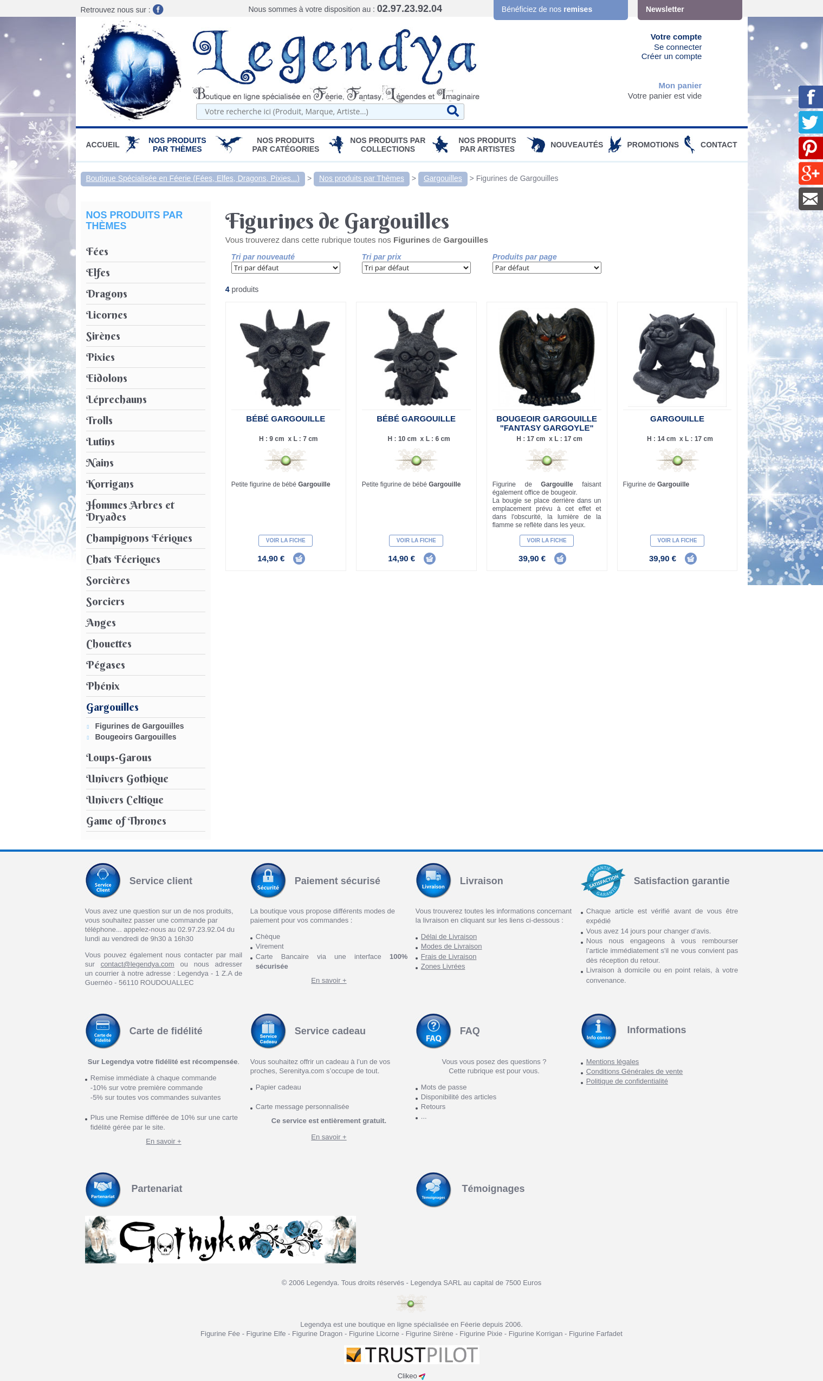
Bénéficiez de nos (547, 9)
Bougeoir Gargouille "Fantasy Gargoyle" (546, 423)
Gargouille (677, 418)
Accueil (103, 144)
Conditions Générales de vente (634, 1071)
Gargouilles (443, 178)
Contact (719, 144)
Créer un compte (671, 56)
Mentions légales (612, 1062)
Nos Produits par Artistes (487, 144)
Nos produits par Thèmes (177, 144)
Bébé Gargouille (285, 418)
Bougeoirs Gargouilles (136, 736)
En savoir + (328, 980)
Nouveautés (576, 144)
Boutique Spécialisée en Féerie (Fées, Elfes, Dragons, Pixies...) (193, 178)
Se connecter (678, 46)
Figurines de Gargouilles (517, 178)
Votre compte (676, 36)
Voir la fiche (286, 540)
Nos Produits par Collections (387, 144)
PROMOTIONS (653, 144)
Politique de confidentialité (627, 1081)
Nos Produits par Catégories (285, 144)
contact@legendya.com (137, 964)
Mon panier (680, 85)
